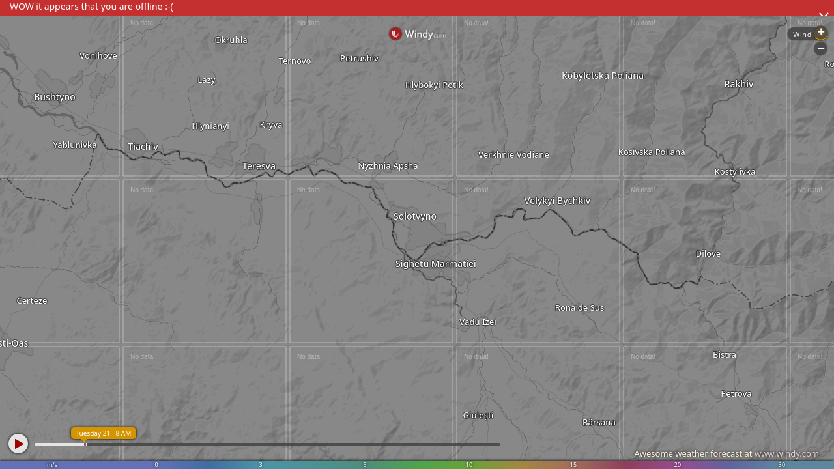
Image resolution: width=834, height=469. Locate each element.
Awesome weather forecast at (726, 453)
